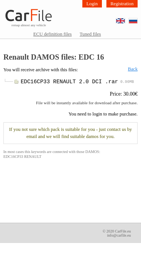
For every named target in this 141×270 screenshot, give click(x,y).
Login (92, 3)
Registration (122, 3)
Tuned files (90, 34)
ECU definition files (52, 34)
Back (133, 69)
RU (137, 18)
